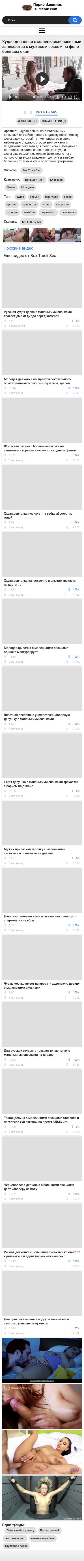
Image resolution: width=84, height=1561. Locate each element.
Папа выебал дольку (20, 1530)
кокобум (29, 212)
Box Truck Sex (32, 170)
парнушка (51, 196)
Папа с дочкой (49, 1530)
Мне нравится (25, 113)
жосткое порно (15, 1538)
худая (20, 196)
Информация (27, 121)
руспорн (12, 212)
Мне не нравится (30, 113)
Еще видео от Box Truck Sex (30, 255)
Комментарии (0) (54, 121)
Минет (11, 187)
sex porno (62, 204)
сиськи (34, 196)
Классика (56, 179)
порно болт (48, 212)
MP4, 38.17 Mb (31, 221)
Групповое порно (16, 1546)
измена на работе (42, 1538)
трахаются (30, 204)
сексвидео (69, 212)
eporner (12, 204)
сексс (67, 196)
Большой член (34, 179)
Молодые (27, 187)
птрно (46, 204)
